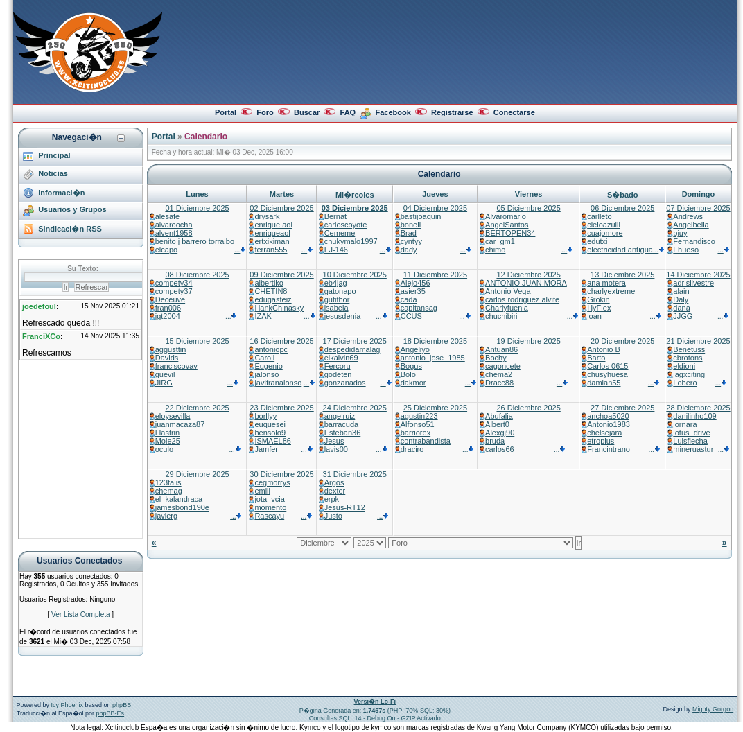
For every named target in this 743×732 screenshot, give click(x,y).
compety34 (174, 283)
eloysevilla (173, 416)
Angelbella (690, 224)
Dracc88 (499, 382)
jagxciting (689, 374)
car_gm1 (500, 241)
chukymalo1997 (351, 241)
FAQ (348, 112)
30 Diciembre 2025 (281, 474)
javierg (166, 516)
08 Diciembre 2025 (197, 274)
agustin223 (419, 416)
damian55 (603, 382)
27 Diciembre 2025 (622, 407)
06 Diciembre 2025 (622, 208)
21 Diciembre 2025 (698, 341)
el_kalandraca (179, 499)
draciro (412, 449)
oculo (164, 449)
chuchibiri (501, 316)
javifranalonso (277, 382)
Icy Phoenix (67, 705)
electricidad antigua (620, 249)
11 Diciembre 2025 (435, 274)
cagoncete (503, 366)
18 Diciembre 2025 (435, 341)
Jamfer (266, 449)
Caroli (264, 358)
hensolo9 (270, 432)
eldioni (684, 366)
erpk (331, 499)
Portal (225, 112)
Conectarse (514, 112)
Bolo (408, 374)
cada (409, 299)
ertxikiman (271, 241)
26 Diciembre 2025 (528, 407)
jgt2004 (167, 316)
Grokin (598, 299)
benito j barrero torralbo (194, 241)
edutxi (597, 241)
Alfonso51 (418, 424)
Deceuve (170, 299)
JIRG (164, 382)
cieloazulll (603, 224)
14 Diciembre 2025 (698, 274)
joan (594, 316)
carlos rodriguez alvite (522, 299)
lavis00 (336, 449)
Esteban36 (342, 432)
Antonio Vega (507, 291)
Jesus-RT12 (344, 507)
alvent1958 (174, 233)
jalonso (266, 374)
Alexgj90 (499, 432)
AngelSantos (506, 224)
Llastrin (167, 432)
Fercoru (337, 366)
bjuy (680, 233)
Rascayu (269, 516)
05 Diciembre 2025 (528, 208)
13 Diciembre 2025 (622, 274)
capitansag (419, 308)
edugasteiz (272, 299)
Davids (167, 358)
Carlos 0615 (607, 366)
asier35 (413, 291)
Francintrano (608, 449)
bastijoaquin (421, 216)
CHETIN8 (270, 291)
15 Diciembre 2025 (197, 341)
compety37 (174, 291)
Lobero (685, 382)
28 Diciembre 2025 (698, 407)
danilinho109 (694, 416)
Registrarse (452, 112)
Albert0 (497, 424)
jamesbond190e (182, 507)
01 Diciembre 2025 (197, 208)
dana (681, 308)
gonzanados (345, 382)
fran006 (168, 308)
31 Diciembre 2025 (355, 474)
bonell (411, 224)
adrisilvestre (693, 283)
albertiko (268, 283)
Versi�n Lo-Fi (375, 701)
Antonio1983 (608, 424)
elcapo (166, 249)
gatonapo (340, 291)
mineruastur (693, 449)
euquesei (270, 424)
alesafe (167, 216)
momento (270, 507)
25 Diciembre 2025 (435, 407)
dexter (335, 491)
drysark (266, 216)
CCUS (411, 316)
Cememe (340, 233)
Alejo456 (415, 283)
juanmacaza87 (180, 424)
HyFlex (599, 308)
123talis (168, 482)
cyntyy (411, 241)
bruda (495, 441)
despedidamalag (352, 349)
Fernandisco (694, 241)
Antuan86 (501, 349)
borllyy (265, 416)
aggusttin (170, 349)
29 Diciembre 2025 (197, 474)
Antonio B (603, 349)
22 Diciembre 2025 (197, 407)
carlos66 (499, 449)
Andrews (688, 216)
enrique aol (273, 224)
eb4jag (335, 283)
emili (262, 491)
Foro (264, 112)
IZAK (262, 316)
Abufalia (499, 416)
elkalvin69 (341, 358)
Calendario (205, 136)
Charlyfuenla (506, 308)
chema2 (498, 374)
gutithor (337, 299)
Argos (334, 482)
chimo (495, 249)
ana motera (606, 283)
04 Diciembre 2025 (435, 208)
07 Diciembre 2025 (698, 208)
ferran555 (270, 249)
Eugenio (268, 366)
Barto (596, 358)
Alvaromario (505, 216)
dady (409, 249)
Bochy (496, 358)
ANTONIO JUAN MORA (526, 283)
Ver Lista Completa (80, 614)
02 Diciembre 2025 (281, 208)
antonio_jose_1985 (433, 358)
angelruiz (340, 416)
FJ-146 (336, 249)
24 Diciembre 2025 (355, 407)
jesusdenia (342, 316)
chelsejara (604, 432)
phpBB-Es (110, 713)
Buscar (307, 112)
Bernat (335, 216)
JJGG (682, 316)
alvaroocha (174, 224)
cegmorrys (272, 482)
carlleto (599, 216)
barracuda (341, 424)
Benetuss (689, 349)
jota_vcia (269, 499)
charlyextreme (611, 291)
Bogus (411, 366)
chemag (168, 491)
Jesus (334, 441)
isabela (336, 308)
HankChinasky (279, 308)
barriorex (415, 432)
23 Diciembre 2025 (281, 407)
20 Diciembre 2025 (622, 341)
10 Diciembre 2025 (355, 274)
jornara (685, 424)
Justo (333, 516)
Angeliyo (415, 349)
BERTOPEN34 (510, 233)
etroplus (600, 441)
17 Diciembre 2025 (355, 341)
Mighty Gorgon (712, 709)
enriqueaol (272, 233)
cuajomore (604, 233)
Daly (680, 299)
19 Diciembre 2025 (528, 341)
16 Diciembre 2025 (281, 341)
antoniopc (271, 349)
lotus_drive (691, 432)
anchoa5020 (608, 416)
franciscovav (176, 366)
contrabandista (426, 441)
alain (681, 291)
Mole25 (167, 441)
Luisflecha (690, 441)
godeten (338, 374)
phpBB (121, 705)
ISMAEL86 (272, 441)
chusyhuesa (607, 374)
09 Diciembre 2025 (281, 274)
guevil (165, 374)
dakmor (413, 382)
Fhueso (686, 249)
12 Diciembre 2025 (528, 274)
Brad (409, 233)
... (240, 250)
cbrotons (687, 358)
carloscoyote (345, 224)
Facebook (392, 112)
